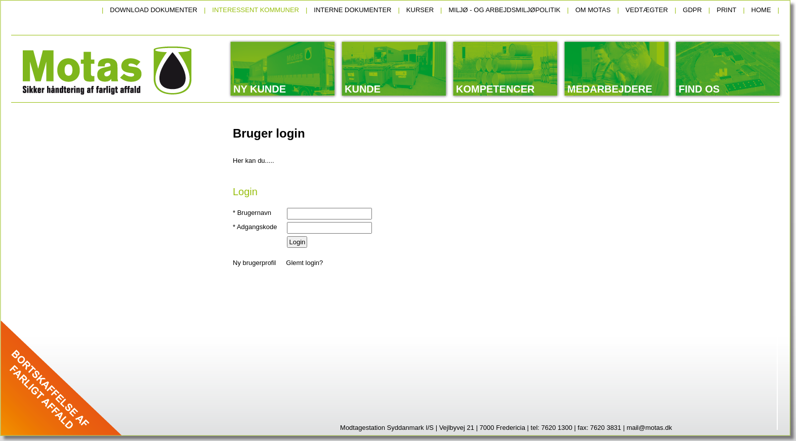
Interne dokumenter (352, 10)
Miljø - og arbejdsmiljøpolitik (504, 10)
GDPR (692, 10)
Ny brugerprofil (254, 263)
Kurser (420, 10)
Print (726, 10)
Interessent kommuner (255, 10)
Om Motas (593, 10)
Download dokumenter (153, 10)
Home (761, 10)
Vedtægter (646, 10)
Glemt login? (304, 263)
